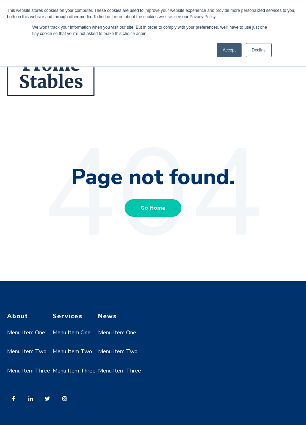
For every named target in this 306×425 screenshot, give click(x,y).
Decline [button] (259, 50)
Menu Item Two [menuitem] (27, 351)
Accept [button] (229, 50)
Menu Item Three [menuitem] (28, 371)
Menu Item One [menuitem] (26, 332)
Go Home (153, 208)
